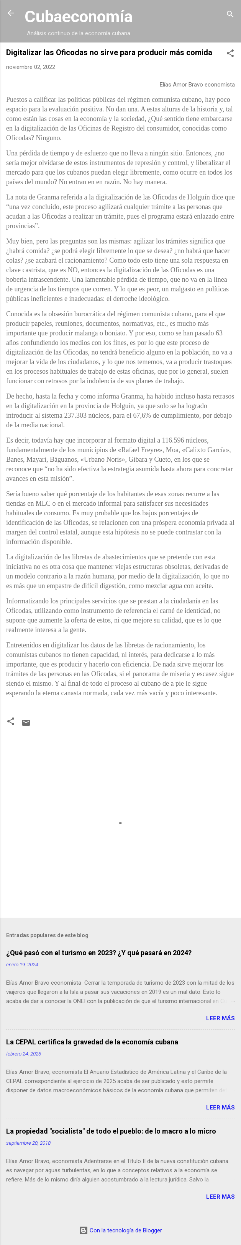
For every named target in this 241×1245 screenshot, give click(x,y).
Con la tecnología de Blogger (120, 1230)
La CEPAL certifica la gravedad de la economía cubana (92, 1042)
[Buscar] (230, 15)
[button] (230, 54)
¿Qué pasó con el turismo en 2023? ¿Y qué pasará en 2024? (99, 953)
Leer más (220, 1018)
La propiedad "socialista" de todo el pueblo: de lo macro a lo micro (111, 1131)
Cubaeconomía (79, 16)
